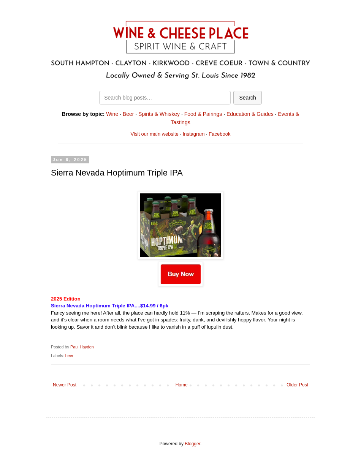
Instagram (194, 134)
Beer (128, 114)
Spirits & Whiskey (159, 114)
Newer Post (64, 385)
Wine (112, 114)
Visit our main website (155, 134)
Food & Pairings (203, 114)
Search (247, 98)
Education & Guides (250, 114)
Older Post (297, 385)
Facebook (219, 134)
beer (69, 355)
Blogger (192, 443)
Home (182, 385)
